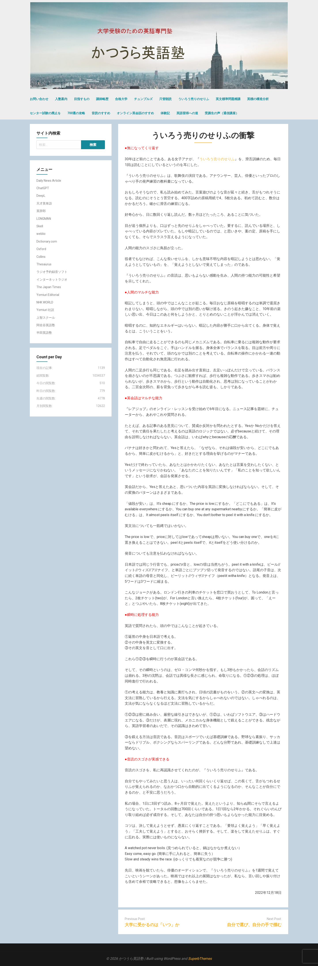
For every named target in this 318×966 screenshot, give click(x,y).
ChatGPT (42, 188)
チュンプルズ (143, 99)
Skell (39, 226)
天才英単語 (44, 203)
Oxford (41, 249)
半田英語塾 (44, 332)
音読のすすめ (101, 113)
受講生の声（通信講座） (222, 113)
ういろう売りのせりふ (193, 99)
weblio (40, 233)
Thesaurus (43, 264)
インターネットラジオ (51, 279)
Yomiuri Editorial (47, 295)
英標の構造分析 (258, 99)
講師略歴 (102, 99)
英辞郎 (41, 211)
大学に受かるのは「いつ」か (152, 924)
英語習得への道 (187, 113)
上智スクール (45, 317)
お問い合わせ (39, 99)
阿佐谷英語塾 (45, 325)
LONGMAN (43, 218)
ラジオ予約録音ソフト (51, 272)
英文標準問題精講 (228, 99)
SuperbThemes (200, 958)
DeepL (40, 195)
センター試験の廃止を (45, 113)
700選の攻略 (76, 113)
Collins (40, 256)
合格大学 (121, 99)
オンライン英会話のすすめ (135, 113)
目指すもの (81, 99)
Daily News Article (48, 180)
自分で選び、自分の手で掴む (254, 924)
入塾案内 (61, 99)
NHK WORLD (44, 302)
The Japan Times (48, 287)
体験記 (165, 113)
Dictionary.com (46, 241)
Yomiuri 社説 (45, 310)
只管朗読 (165, 99)
